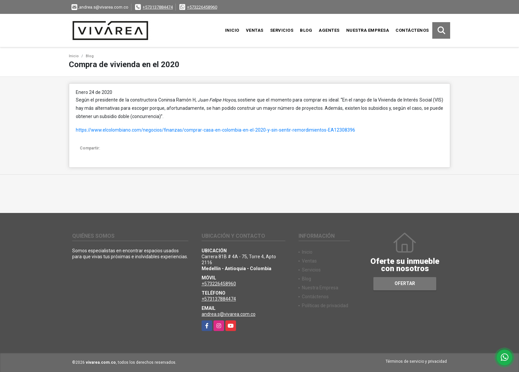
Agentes (329, 30)
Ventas (254, 30)
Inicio (232, 30)
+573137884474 (158, 7)
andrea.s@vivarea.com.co (229, 314)
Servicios (282, 30)
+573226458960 (202, 7)
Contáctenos (412, 30)
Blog (306, 30)
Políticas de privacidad (325, 305)
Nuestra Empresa (367, 30)
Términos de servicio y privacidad (416, 361)
